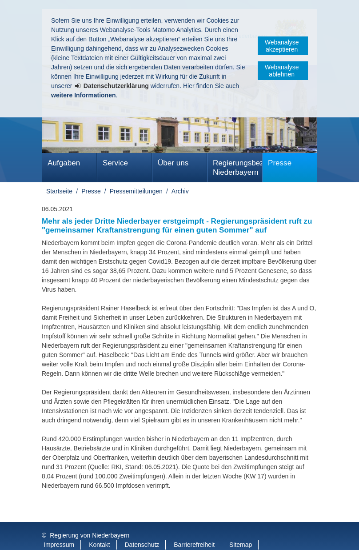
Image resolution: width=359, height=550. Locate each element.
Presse (279, 163)
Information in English (74, 536)
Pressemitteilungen (136, 191)
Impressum (59, 526)
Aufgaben (64, 163)
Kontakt (99, 526)
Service (115, 163)
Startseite (59, 191)
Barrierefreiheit (194, 526)
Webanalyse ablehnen (282, 71)
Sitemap (240, 526)
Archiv (180, 191)
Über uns (173, 163)
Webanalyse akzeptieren (282, 46)
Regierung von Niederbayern (89, 517)
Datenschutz (142, 526)
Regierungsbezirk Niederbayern (237, 168)
